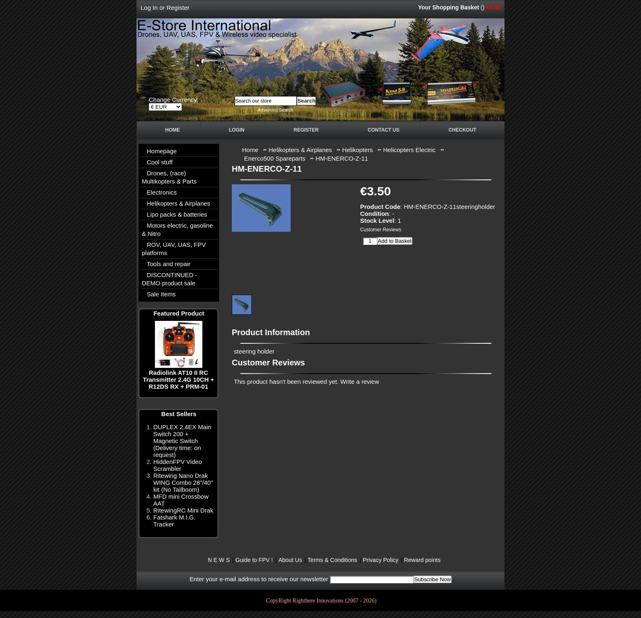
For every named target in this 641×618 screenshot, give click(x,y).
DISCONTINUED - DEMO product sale (169, 279)
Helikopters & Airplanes (178, 203)
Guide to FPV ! (254, 560)
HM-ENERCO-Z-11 (342, 158)
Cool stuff (160, 162)
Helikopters (357, 149)
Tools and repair (169, 263)
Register (177, 7)
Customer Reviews (380, 230)
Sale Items (161, 294)
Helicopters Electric (409, 149)
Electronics (162, 192)
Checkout (462, 130)
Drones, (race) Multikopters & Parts (169, 177)
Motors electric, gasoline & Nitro (177, 229)
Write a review (360, 381)
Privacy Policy (380, 560)
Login (236, 130)
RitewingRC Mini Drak (183, 510)
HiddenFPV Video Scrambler (177, 465)
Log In (149, 7)
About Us (290, 560)
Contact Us (383, 130)
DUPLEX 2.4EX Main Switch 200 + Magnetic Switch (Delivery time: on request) (182, 440)
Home (172, 130)
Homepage (162, 151)
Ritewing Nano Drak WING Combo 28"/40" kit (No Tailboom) (183, 482)
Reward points (422, 560)
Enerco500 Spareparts (274, 158)
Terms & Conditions (332, 560)
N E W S (219, 560)
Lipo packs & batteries (177, 214)
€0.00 (493, 7)
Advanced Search (275, 109)
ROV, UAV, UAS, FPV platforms (174, 248)
